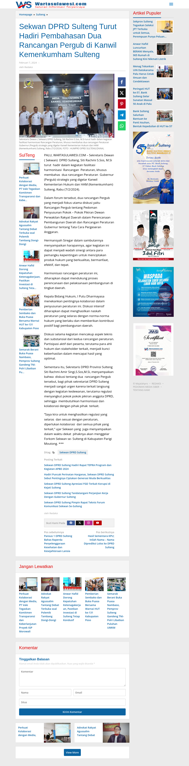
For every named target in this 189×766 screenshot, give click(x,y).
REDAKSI (156, 383)
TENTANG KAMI (141, 390)
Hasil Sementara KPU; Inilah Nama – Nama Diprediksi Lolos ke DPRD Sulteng (97, 539)
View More (72, 752)
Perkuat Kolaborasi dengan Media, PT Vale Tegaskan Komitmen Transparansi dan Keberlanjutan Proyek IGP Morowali (28, 612)
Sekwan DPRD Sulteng (72, 452)
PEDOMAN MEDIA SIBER (146, 386)
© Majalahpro (140, 383)
